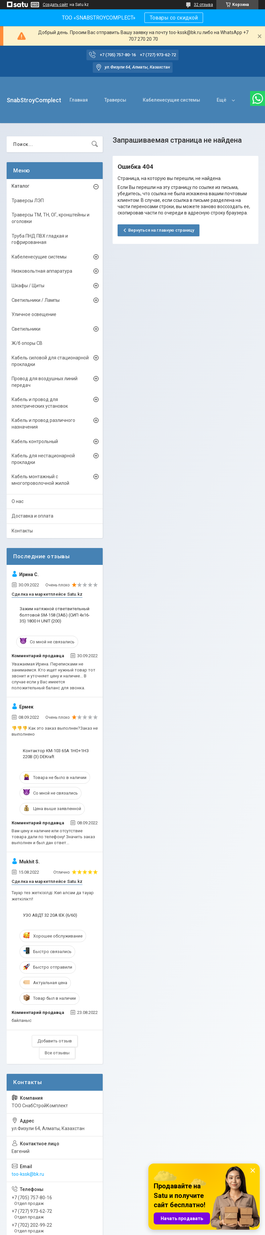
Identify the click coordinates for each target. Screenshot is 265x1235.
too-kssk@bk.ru (28, 1174)
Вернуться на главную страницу (161, 230)
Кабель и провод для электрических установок (40, 403)
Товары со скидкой (174, 18)
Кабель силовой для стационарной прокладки (50, 361)
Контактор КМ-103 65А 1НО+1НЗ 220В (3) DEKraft (56, 753)
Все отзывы (57, 1052)
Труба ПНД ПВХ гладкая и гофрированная (40, 239)
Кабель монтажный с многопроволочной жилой (40, 480)
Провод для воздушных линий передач (45, 382)
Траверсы (115, 100)
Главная (79, 100)
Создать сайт (55, 4)
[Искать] (95, 144)
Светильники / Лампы (36, 300)
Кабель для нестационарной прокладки (43, 459)
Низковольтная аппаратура (42, 271)
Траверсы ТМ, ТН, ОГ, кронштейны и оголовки (50, 218)
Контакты (22, 530)
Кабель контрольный (35, 441)
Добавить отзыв (54, 1040)
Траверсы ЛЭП (28, 200)
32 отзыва (203, 4)
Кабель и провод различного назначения (43, 424)
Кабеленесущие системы (171, 100)
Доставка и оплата (32, 516)
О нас (18, 501)
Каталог (20, 186)
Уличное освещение (34, 314)
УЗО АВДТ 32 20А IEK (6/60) (50, 915)
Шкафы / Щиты (28, 285)
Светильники (26, 329)
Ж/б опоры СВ (27, 343)
